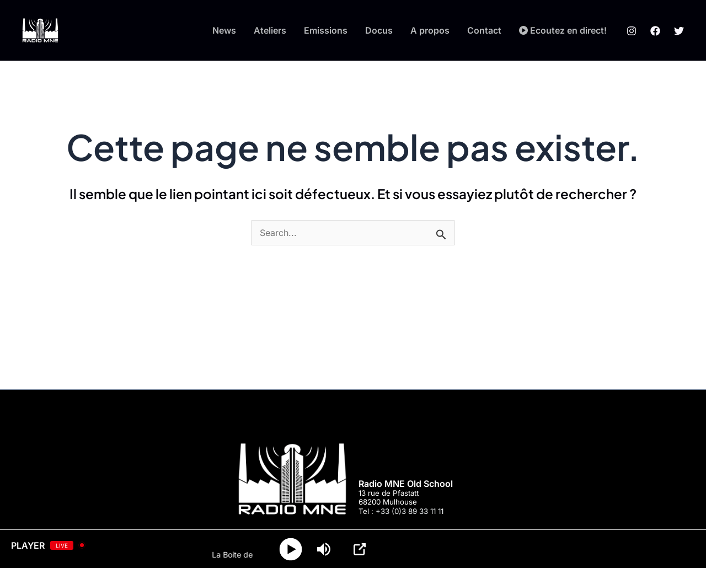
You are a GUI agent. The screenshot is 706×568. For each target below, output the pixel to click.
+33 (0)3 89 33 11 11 (409, 511)
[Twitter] (679, 31)
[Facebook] (655, 31)
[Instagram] (632, 31)
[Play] (291, 549)
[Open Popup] (359, 549)
